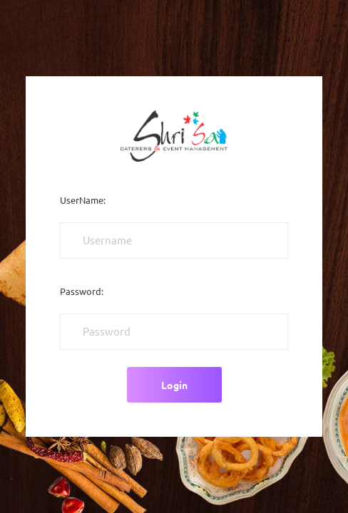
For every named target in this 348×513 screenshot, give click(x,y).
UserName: (83, 200)
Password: (81, 291)
